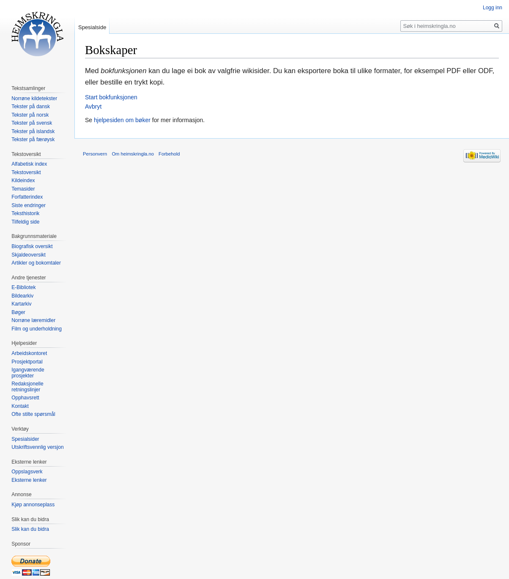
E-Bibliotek (23, 287)
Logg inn (492, 8)
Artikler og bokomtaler (36, 263)
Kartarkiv (21, 304)
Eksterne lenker (29, 480)
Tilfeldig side (25, 222)
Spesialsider (25, 439)
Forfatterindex (27, 197)
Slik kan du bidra (30, 529)
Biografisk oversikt (31, 246)
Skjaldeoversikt (28, 255)
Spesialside (92, 27)
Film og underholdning (36, 329)
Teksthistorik (25, 213)
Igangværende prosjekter (27, 373)
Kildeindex (23, 180)
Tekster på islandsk (33, 131)
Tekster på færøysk (33, 139)
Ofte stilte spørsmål (33, 414)
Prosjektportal (26, 362)
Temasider (23, 189)
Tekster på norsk (30, 115)
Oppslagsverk (26, 472)
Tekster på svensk (31, 123)
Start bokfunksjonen (111, 97)
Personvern (95, 153)
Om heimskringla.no (132, 153)
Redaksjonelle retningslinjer (27, 387)
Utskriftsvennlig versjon (37, 447)
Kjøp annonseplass (33, 505)
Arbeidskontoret (29, 353)
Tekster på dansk (30, 106)
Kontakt (20, 406)
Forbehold (169, 153)
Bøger (18, 312)
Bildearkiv (22, 296)
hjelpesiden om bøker (122, 120)
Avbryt (93, 106)
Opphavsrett (25, 398)
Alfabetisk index (29, 164)
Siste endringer (28, 205)
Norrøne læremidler (33, 320)
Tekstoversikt (26, 172)
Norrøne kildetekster (34, 98)
